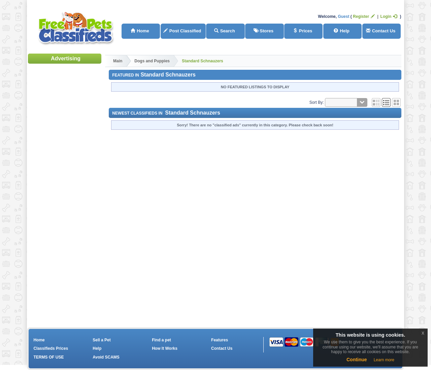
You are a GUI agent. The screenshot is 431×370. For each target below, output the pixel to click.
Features (219, 340)
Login (388, 16)
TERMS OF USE (48, 357)
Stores (263, 30)
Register (364, 16)
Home (140, 30)
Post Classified (182, 30)
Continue (356, 359)
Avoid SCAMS (106, 357)
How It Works (164, 348)
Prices (302, 30)
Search (224, 30)
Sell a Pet (101, 340)
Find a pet (161, 340)
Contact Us (381, 30)
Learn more (384, 360)
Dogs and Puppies (152, 61)
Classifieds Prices (50, 348)
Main (117, 61)
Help (342, 30)
